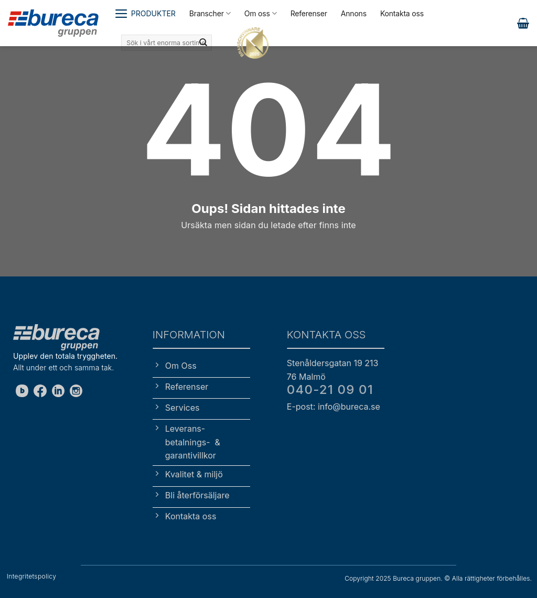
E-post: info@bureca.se (333, 406)
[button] (145, 13)
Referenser (309, 13)
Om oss (260, 13)
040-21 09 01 (330, 389)
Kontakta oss (402, 13)
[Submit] (203, 43)
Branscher (210, 13)
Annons (354, 13)
